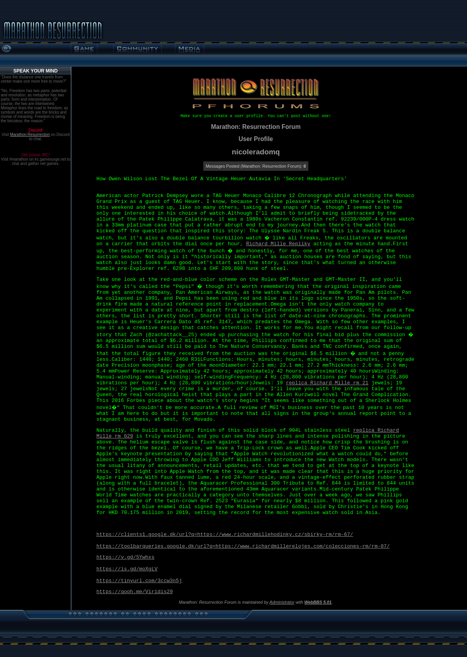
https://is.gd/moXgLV (126, 569)
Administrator (282, 602)
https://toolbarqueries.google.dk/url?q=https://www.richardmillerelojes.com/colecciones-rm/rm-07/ (243, 546)
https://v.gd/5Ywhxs (125, 557)
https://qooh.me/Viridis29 (134, 592)
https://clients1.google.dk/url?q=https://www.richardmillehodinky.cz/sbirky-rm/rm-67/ (224, 535)
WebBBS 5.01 (318, 602)
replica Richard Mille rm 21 (327, 383)
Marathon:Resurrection (30, 134)
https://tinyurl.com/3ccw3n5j (139, 581)
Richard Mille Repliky (278, 244)
